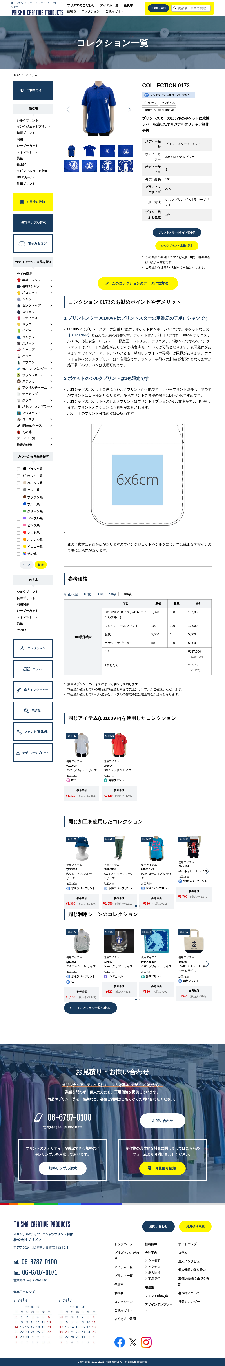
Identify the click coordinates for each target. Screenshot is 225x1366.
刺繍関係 (23, 604)
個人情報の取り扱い (192, 1270)
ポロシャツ (150, 102)
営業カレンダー (189, 1301)
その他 (21, 629)
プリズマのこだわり (81, 5)
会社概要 (154, 1261)
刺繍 (20, 139)
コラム (182, 1252)
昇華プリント (26, 183)
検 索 (41, 564)
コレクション (91, 11)
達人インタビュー (190, 1261)
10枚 (87, 594)
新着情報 (151, 1244)
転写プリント (26, 133)
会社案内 (151, 1252)
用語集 (149, 1287)
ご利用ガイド (114, 11)
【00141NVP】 (79, 335)
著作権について (189, 1293)
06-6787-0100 (70, 1118)
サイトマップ (187, 1244)
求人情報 (154, 1272)
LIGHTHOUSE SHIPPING (159, 110)
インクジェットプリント (34, 126)
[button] (129, 110)
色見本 (128, 5)
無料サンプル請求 (63, 1168)
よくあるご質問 (125, 1319)
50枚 (113, 594)
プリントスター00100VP (182, 144)
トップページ (123, 1244)
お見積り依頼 (158, 8)
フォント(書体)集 (156, 1296)
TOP (16, 75)
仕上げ (21, 164)
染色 (20, 158)
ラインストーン (27, 152)
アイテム (31, 75)
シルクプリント (27, 120)
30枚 (100, 594)
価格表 (71, 11)
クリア (26, 564)
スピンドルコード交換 (32, 171)
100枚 (126, 594)
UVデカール (25, 177)
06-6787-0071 (39, 1272)
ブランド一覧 (123, 1275)
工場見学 (154, 1279)
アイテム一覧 (109, 5)
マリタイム (168, 102)
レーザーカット (27, 145)
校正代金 (71, 594)
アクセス (154, 1266)
